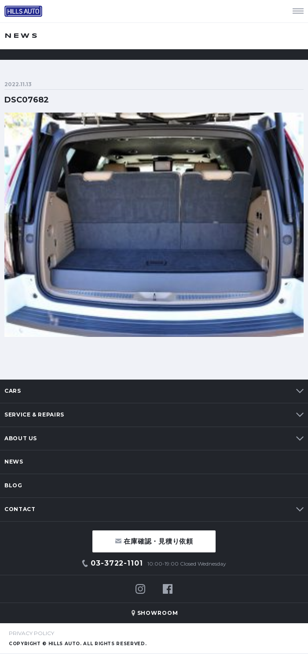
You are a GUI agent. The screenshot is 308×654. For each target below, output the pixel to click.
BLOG (13, 485)
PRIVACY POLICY (31, 633)
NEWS (13, 461)
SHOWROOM (158, 613)
